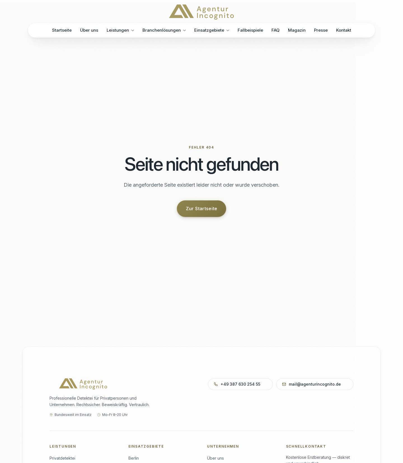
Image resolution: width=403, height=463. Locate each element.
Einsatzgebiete (211, 30)
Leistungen (120, 30)
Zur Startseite (201, 208)
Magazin (297, 30)
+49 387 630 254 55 (240, 384)
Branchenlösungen (164, 30)
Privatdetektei (62, 458)
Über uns (89, 30)
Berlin (133, 458)
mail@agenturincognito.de (314, 384)
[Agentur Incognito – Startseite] (201, 12)
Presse (321, 29)
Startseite (62, 30)
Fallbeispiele (250, 30)
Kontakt (343, 29)
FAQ (275, 30)
